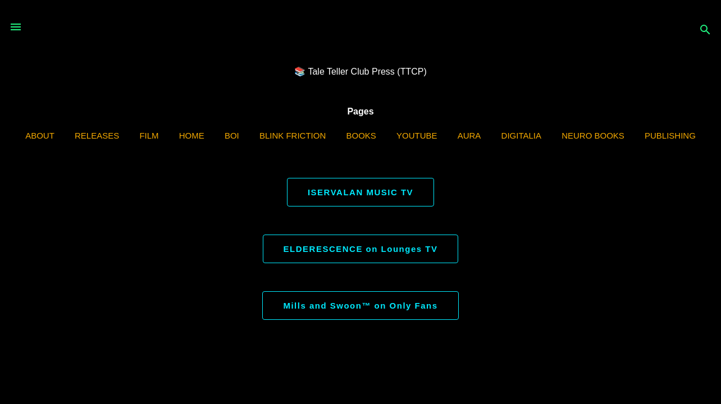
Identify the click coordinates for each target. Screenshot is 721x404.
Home (191, 135)
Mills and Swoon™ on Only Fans (360, 305)
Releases (97, 135)
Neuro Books (593, 135)
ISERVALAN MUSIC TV (360, 192)
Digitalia (521, 135)
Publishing (670, 135)
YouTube (416, 135)
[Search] (705, 30)
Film (148, 135)
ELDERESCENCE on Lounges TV (361, 249)
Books (361, 135)
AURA (469, 135)
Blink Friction (292, 135)
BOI (232, 135)
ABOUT (39, 135)
